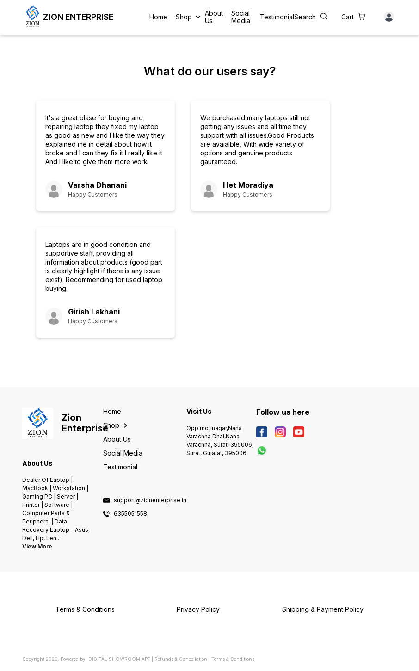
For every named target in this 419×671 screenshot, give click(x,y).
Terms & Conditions (232, 659)
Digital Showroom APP (119, 659)
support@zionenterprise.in (150, 500)
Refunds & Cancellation (180, 659)
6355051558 (130, 514)
